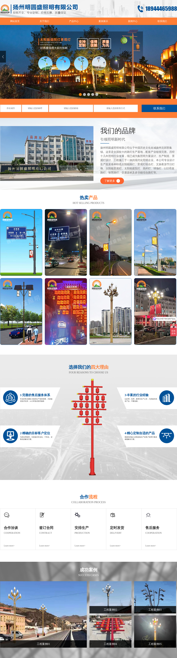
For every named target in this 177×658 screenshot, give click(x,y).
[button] (174, 57)
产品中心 (74, 21)
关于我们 (44, 21)
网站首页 (15, 21)
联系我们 (162, 21)
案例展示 (103, 21)
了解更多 (112, 181)
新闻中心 (133, 21)
